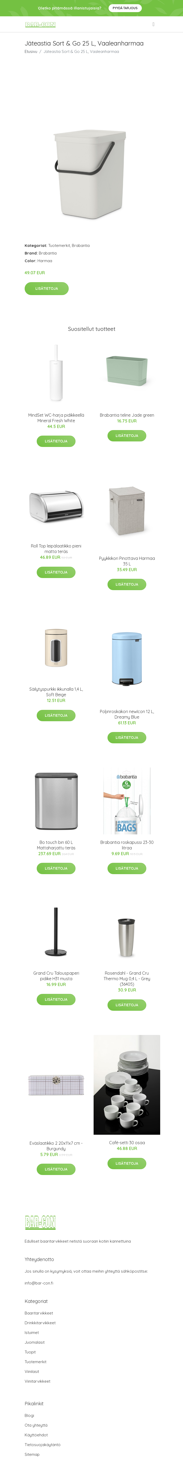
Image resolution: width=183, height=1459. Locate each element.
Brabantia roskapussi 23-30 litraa (127, 845)
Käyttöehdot (36, 1434)
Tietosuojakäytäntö (43, 1444)
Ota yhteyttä (36, 1425)
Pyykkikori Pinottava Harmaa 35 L (127, 561)
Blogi (29, 1415)
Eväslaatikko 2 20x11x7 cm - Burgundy (56, 1146)
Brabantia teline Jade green (127, 415)
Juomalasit (35, 1342)
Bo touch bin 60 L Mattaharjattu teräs (56, 845)
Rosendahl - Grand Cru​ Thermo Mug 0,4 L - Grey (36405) (127, 978)
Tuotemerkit (59, 245)
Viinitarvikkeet (37, 1381)
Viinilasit (32, 1371)
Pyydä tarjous (125, 8)
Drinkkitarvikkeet (40, 1322)
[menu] (153, 24)
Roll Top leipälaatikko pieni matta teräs (56, 548)
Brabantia (81, 245)
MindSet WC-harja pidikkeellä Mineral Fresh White (56, 417)
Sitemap (32, 1454)
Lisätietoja (46, 288)
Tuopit (30, 1352)
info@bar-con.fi (39, 1283)
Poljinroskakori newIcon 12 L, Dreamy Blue (127, 714)
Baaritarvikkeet (39, 1313)
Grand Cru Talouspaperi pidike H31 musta (56, 975)
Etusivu (31, 51)
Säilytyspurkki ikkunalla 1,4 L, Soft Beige (56, 691)
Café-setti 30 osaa (127, 1142)
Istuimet (32, 1332)
